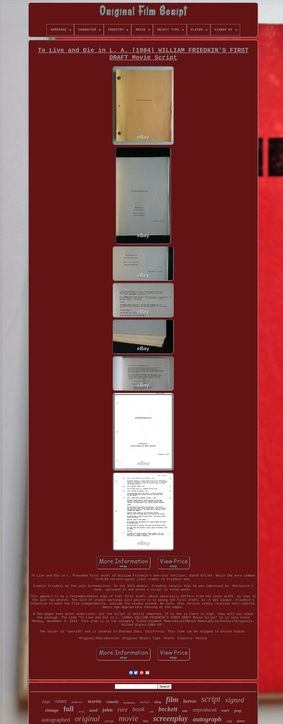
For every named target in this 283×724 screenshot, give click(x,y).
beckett (168, 709)
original (87, 718)
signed (234, 700)
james (241, 721)
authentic (77, 702)
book (138, 709)
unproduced (204, 710)
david (81, 711)
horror (189, 701)
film (172, 699)
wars (225, 710)
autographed (55, 720)
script (211, 699)
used (93, 710)
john (107, 710)
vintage (52, 710)
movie (128, 718)
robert (60, 701)
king (157, 702)
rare (122, 709)
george (109, 721)
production (129, 702)
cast (151, 711)
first (145, 721)
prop (237, 711)
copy (229, 721)
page (46, 701)
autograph (207, 719)
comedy (112, 702)
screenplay (170, 718)
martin (94, 701)
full (68, 709)
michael (145, 702)
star (185, 711)
